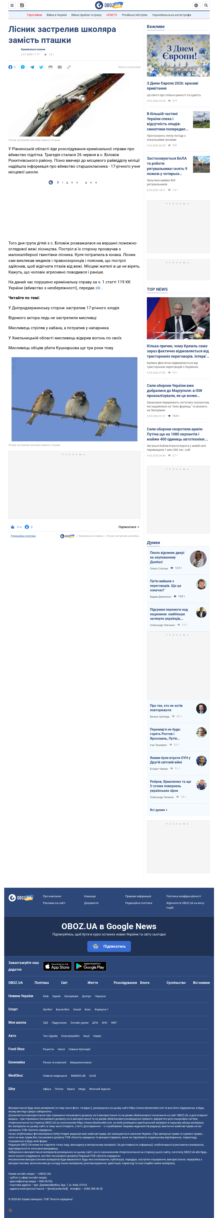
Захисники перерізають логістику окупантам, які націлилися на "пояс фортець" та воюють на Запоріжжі (178, 406)
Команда (90, 896)
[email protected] (57, 1188)
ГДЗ (45, 1022)
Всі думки (157, 810)
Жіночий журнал (100, 1089)
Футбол (47, 1009)
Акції (86, 1036)
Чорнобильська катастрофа (171, 15)
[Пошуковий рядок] (206, 5)
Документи (91, 903)
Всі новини (201, 983)
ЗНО (104, 1022)
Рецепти (48, 1049)
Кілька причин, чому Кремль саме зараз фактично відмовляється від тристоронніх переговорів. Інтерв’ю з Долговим (178, 351)
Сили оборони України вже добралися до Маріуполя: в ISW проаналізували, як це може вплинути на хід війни (174, 390)
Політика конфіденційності (183, 896)
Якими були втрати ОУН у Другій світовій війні (170, 760)
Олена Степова (159, 568)
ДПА (95, 1022)
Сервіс (97, 1036)
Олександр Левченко (162, 625)
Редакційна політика (23, 536)
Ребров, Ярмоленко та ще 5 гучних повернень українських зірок (170, 786)
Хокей (77, 1009)
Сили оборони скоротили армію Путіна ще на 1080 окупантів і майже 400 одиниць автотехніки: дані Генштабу (176, 434)
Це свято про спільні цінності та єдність (174, 95)
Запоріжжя (71, 996)
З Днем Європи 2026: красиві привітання (172, 85)
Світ (64, 983)
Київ (45, 996)
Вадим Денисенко (160, 596)
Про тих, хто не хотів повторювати (166, 708)
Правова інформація (138, 896)
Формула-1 (101, 1009)
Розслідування (125, 983)
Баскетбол (62, 1009)
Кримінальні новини (33, 49)
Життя (92, 983)
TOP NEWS (157, 289)
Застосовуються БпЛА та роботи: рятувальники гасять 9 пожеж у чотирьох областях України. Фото (168, 166)
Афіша (47, 1089)
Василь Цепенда (160, 716)
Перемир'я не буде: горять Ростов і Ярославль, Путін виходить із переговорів (169, 734)
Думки (153, 542)
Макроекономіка (80, 1062)
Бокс (88, 1009)
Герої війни (34, 15)
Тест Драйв (50, 1036)
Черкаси (100, 996)
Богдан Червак (159, 768)
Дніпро (86, 996)
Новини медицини (55, 1075)
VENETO (111, 15)
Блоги (144, 983)
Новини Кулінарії (79, 1049)
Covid (92, 1075)
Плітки (59, 1089)
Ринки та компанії (54, 1062)
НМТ (114, 1022)
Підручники (59, 1022)
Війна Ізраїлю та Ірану (86, 15)
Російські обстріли (134, 15)
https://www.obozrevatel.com (146, 1107)
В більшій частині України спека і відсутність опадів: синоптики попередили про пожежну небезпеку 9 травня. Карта (168, 121)
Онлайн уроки (79, 1022)
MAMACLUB (78, 1075)
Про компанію (52, 896)
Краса (71, 1089)
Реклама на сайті (54, 903)
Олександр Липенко (162, 797)
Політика (42, 983)
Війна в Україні (57, 15)
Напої (61, 1049)
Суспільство (176, 983)
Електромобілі (70, 1036)
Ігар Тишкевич (158, 745)
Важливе (156, 26)
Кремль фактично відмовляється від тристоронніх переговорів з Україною (172, 365)
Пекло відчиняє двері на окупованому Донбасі (167, 557)
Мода (81, 1089)
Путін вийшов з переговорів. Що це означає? (165, 585)
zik (98, 287)
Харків (56, 996)
